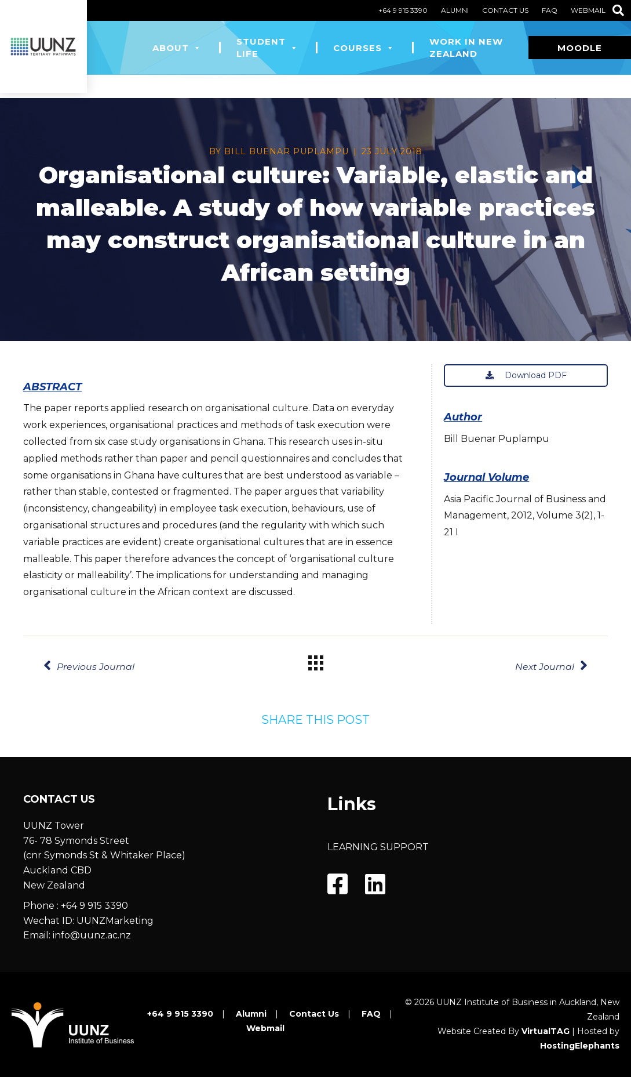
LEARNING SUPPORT (378, 847)
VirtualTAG (545, 1031)
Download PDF (526, 375)
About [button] (177, 48)
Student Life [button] (267, 47)
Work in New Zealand (466, 47)
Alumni (455, 10)
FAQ (549, 10)
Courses (364, 48)
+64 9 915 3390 (403, 10)
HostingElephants (579, 1045)
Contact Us (505, 10)
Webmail (588, 10)
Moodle (579, 47)
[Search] (618, 10)
